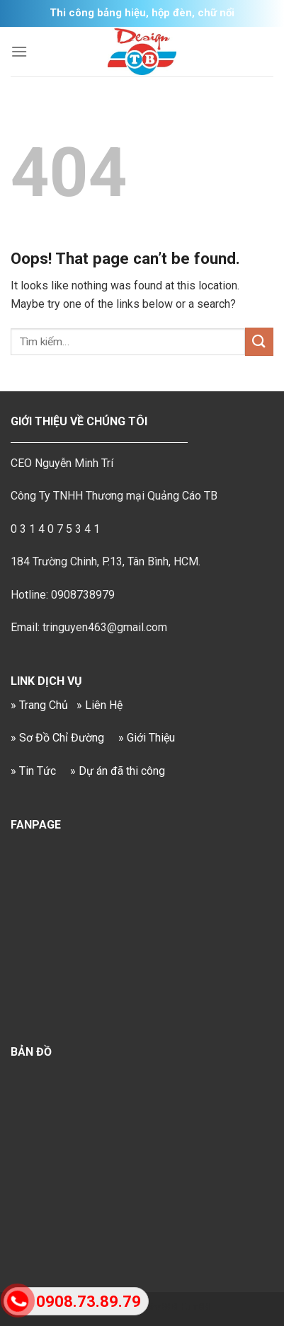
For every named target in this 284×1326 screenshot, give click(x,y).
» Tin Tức (33, 771)
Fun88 (195, 1307)
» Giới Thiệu (146, 737)
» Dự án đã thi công (117, 771)
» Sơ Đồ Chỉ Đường (57, 737)
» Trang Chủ (39, 705)
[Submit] (259, 341)
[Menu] (19, 51)
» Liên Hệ (99, 705)
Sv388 (163, 1307)
